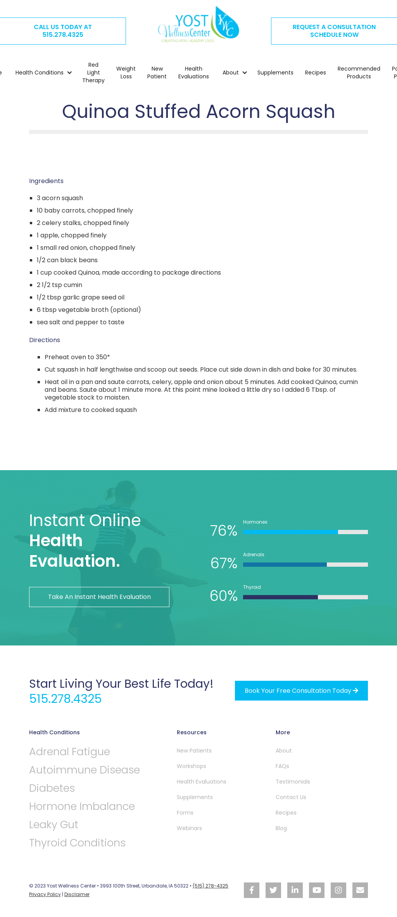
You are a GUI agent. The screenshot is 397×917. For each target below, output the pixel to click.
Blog (281, 828)
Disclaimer (77, 893)
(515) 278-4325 (210, 885)
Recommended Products (359, 72)
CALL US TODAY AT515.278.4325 (63, 30)
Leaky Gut (53, 824)
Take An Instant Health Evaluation (99, 596)
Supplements (275, 72)
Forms (185, 812)
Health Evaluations (193, 72)
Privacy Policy (45, 893)
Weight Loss (126, 72)
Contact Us (291, 797)
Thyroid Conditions (77, 842)
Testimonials (293, 781)
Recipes (315, 72)
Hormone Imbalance (82, 806)
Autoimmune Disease (85, 770)
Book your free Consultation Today (301, 690)
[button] (40, 72)
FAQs (282, 766)
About (284, 750)
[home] (198, 24)
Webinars (189, 828)
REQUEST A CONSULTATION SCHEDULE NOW (334, 30)
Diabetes (52, 788)
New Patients (194, 750)
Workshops (191, 766)
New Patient (157, 72)
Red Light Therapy (93, 72)
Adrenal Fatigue (69, 751)
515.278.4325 (65, 698)
